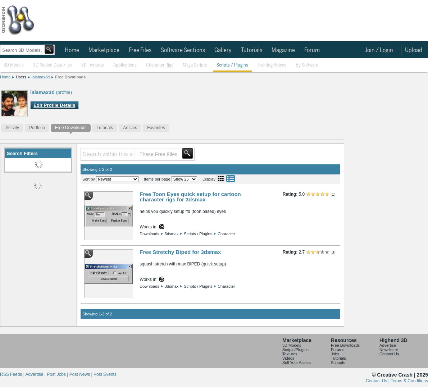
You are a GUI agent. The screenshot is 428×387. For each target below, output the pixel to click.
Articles (130, 127)
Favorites (156, 127)
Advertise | (36, 374)
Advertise (387, 345)
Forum (312, 50)
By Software (307, 65)
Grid (221, 178)
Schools (338, 362)
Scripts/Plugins (295, 349)
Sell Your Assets (296, 362)
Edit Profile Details (54, 105)
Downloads (149, 234)
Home (72, 50)
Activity (12, 127)
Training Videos (272, 65)
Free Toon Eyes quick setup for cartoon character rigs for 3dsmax (190, 196)
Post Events (105, 374)
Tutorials (251, 50)
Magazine (283, 50)
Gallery (223, 50)
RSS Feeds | (12, 374)
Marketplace (103, 50)
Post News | (81, 374)
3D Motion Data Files (52, 65)
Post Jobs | (58, 374)
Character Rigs (159, 65)
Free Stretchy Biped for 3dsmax (180, 252)
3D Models (14, 65)
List (230, 178)
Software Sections (183, 50)
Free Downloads (70, 77)
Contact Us (389, 354)
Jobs (335, 354)
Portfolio (37, 127)
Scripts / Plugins (232, 65)
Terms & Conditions (409, 380)
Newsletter (388, 349)
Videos (288, 358)
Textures (289, 354)
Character (226, 234)
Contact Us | (378, 380)
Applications (125, 65)
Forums (337, 349)
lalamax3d (41, 77)
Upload (413, 50)
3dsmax (172, 234)
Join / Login (379, 50)
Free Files (140, 50)
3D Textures (92, 65)
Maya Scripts (195, 65)
